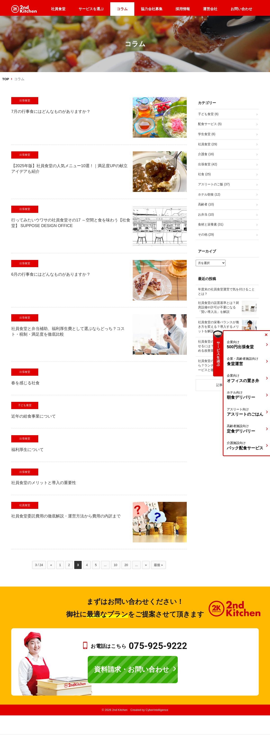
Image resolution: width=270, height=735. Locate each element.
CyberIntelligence (157, 710)
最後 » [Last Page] (158, 565)
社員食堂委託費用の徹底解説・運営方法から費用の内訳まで (66, 516)
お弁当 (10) (206, 214)
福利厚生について (27, 449)
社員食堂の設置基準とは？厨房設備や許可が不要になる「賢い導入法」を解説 (218, 307)
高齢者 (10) (206, 204)
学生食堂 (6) (206, 134)
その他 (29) (206, 234)
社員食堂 (58, 9)
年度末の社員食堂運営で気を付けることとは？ (226, 291)
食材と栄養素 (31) (210, 224)
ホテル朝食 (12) (209, 194)
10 (115, 565)
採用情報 (183, 9)
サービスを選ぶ (91, 9)
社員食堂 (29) (207, 144)
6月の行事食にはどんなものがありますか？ (50, 274)
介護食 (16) (206, 154)
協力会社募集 (151, 9)
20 (126, 565)
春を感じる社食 (25, 383)
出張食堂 (24, 100)
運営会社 (210, 9)
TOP (5, 79)
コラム (122, 9)
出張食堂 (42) (207, 164)
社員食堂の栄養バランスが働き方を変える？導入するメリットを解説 (218, 326)
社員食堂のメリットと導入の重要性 (43, 482)
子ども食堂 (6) (208, 114)
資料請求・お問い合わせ (131, 669)
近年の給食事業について (33, 416)
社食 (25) (204, 174)
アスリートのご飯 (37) (214, 184)
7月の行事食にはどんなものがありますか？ (50, 111)
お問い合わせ (241, 9)
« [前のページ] (51, 565)
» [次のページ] (146, 565)
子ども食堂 (25, 405)
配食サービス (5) (210, 124)
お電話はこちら (139, 646)
